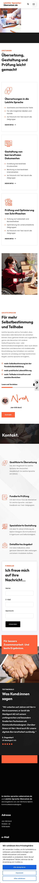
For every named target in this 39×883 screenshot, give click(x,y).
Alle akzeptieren (19, 867)
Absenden (13, 624)
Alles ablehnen (19, 878)
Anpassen (19, 873)
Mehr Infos (9, 125)
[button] (34, 4)
